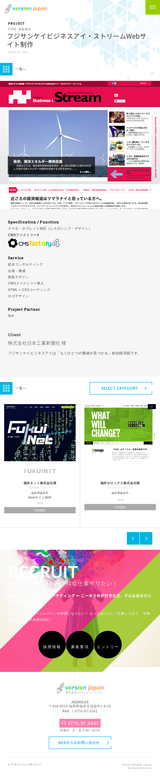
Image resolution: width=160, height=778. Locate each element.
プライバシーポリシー (26, 767)
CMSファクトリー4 (23, 235)
